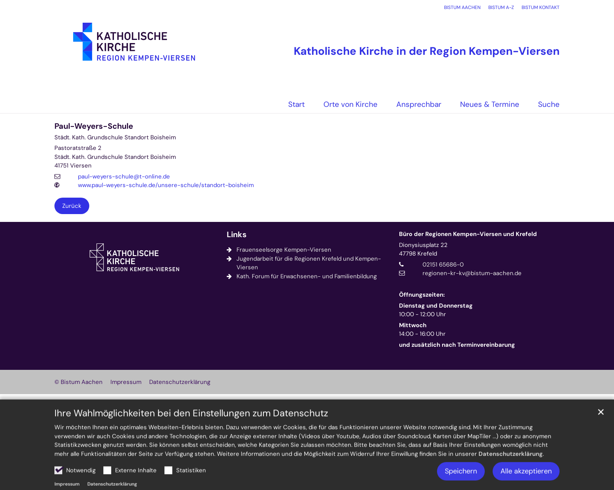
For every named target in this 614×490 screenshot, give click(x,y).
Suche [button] (549, 104)
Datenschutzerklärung (511, 469)
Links (237, 235)
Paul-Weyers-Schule (93, 126)
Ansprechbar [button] (418, 104)
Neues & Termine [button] (489, 104)
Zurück (71, 206)
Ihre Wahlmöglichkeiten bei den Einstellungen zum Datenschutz (191, 429)
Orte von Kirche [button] (350, 104)
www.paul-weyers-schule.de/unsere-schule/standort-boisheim (166, 185)
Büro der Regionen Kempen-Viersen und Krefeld (468, 234)
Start (296, 104)
